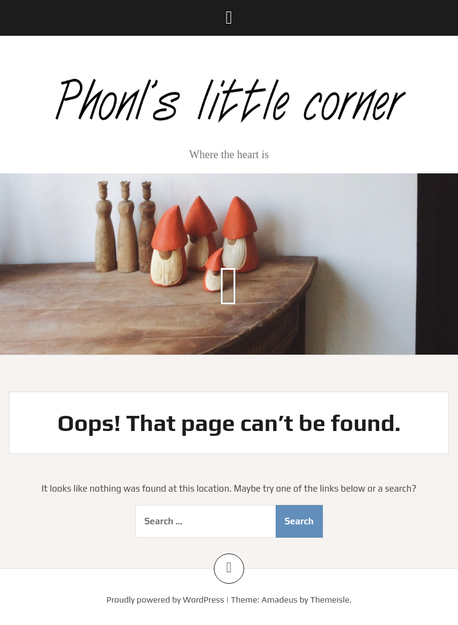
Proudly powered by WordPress (165, 599)
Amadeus (279, 599)
